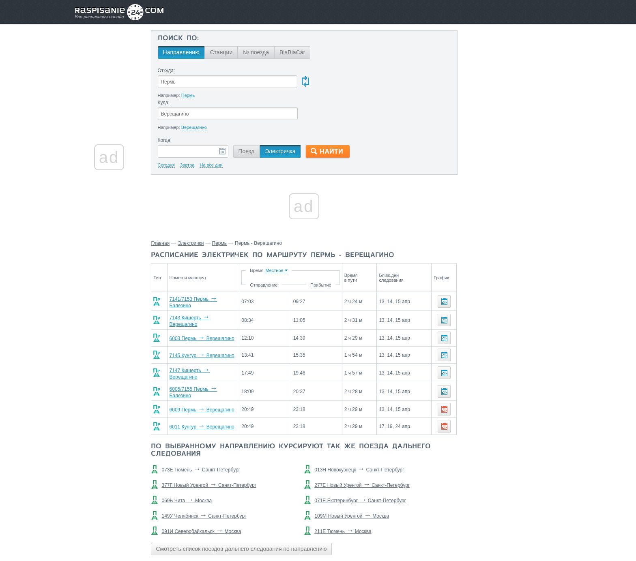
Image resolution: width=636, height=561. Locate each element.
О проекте (357, 537)
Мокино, (522, 319)
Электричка (281, 119)
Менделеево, (539, 355)
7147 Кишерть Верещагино (201, 337)
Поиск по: (178, 38)
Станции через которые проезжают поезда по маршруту (501, 300)
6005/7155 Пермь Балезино (202, 355)
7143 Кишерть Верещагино (201, 286)
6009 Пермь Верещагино (199, 372)
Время (288, 238)
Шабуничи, (496, 319)
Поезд (247, 119)
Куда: (319, 70)
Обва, (516, 367)
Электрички (191, 211)
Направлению (181, 52)
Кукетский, (478, 331)
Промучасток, (543, 367)
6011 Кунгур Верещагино (199, 389)
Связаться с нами (319, 537)
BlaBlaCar (293, 52)
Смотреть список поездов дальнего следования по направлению (242, 510)
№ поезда (257, 52)
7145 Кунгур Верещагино (199, 320)
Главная (161, 211)
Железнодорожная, (489, 380)
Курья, (472, 319)
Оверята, (528, 380)
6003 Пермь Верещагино (199, 303)
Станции (222, 52)
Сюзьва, (496, 367)
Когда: (165, 108)
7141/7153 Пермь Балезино (202, 269)
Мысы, (501, 331)
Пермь (220, 211)
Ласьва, (474, 367)
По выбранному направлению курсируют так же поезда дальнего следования (292, 412)
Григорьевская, (484, 392)
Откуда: (167, 70)
